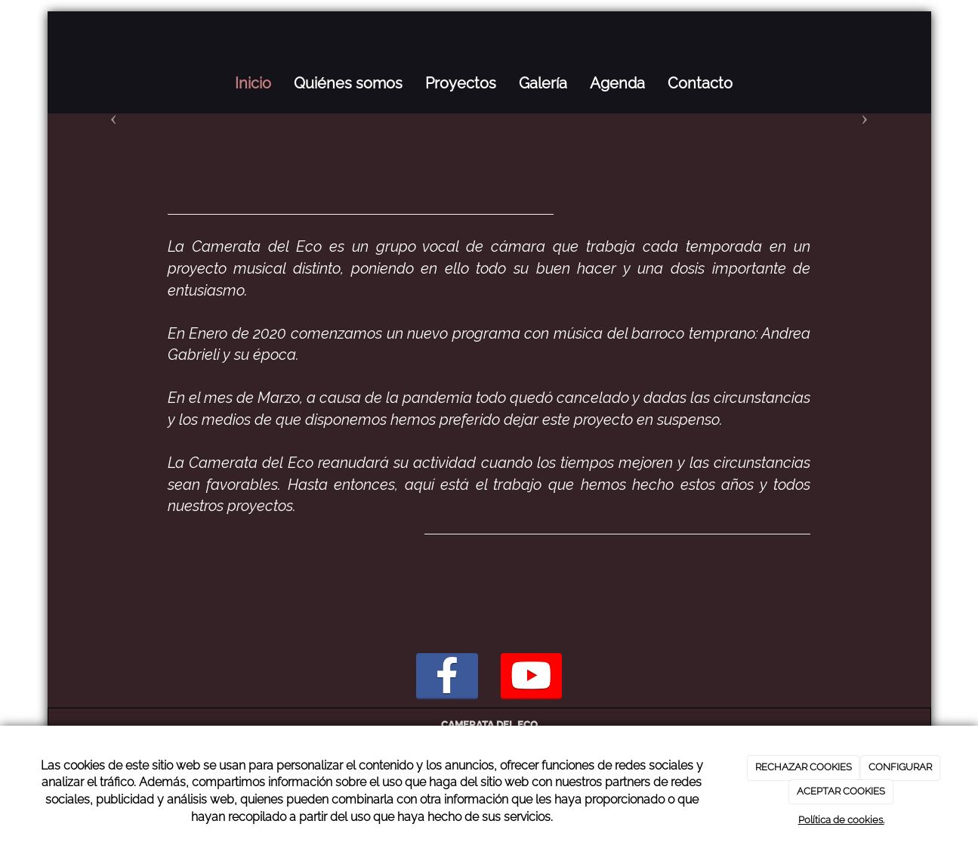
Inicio (253, 83)
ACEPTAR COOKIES (841, 791)
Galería (543, 83)
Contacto (700, 83)
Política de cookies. (841, 819)
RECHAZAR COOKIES (803, 767)
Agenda (617, 83)
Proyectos (460, 83)
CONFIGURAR (900, 767)
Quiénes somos (348, 83)
